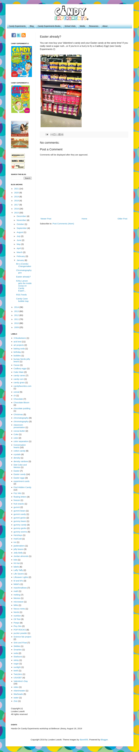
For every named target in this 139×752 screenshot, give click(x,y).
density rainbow (21, 461)
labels (16, 567)
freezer (17, 500)
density (17, 458)
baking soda (19, 348)
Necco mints (19, 609)
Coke (16, 434)
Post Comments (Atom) (63, 223)
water (16, 697)
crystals (17, 454)
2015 (16, 212)
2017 (16, 204)
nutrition (17, 616)
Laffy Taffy (18, 570)
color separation (21, 441)
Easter (17, 471)
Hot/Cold (18, 539)
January (21, 260)
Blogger (104, 739)
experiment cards (21, 481)
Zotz (16, 701)
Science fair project (22, 637)
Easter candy (20, 474)
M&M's (17, 584)
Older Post (122, 218)
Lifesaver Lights (21, 577)
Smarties (18, 649)
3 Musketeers (20, 338)
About (104, 26)
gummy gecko (20, 528)
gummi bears (20, 511)
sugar (16, 663)
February (21, 256)
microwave (19, 602)
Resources (93, 26)
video (16, 687)
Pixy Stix (18, 626)
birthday (17, 352)
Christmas (18, 414)
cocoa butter (19, 431)
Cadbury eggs (20, 368)
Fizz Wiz (17, 493)
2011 (16, 319)
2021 (16, 188)
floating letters (20, 497)
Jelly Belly (18, 553)
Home (84, 218)
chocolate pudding (22, 408)
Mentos (17, 598)
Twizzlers (18, 674)
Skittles (17, 646)
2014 (16, 307)
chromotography (21, 421)
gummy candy (20, 525)
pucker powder (20, 633)
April (19, 248)
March (20, 252)
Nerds (16, 612)
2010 (16, 323)
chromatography (21, 418)
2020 (16, 192)
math (16, 591)
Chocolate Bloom (21, 402)
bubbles (17, 355)
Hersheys (18, 535)
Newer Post (46, 218)
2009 (16, 327)
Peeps (17, 623)
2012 (16, 315)
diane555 (84, 739)
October (21, 224)
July (19, 236)
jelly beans (18, 549)
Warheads (18, 694)
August (20, 232)
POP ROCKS (20, 630)
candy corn (19, 379)
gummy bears (20, 521)
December (22, 216)
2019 (16, 196)
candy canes (19, 375)
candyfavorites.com (22, 386)
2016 (16, 208)
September (22, 228)
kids (15, 560)
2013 (16, 311)
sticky (16, 660)
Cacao (17, 365)
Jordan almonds (21, 556)
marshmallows (20, 588)
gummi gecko (20, 518)
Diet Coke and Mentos (20, 466)
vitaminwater (19, 690)
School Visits (70, 26)
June (19, 240)
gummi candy (20, 514)
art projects (19, 345)
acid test (17, 341)
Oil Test (17, 619)
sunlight (17, 667)
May (19, 244)
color (16, 438)
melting (17, 595)
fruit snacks (19, 504)
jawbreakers (19, 546)
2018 (16, 200)
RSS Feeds (21, 294)
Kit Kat (17, 563)
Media (82, 26)
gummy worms (20, 532)
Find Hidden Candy (22, 487)
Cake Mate (19, 372)
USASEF (18, 677)
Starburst (18, 656)
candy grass (19, 382)
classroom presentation (19, 426)
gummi (17, 507)
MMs (16, 605)
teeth (16, 670)
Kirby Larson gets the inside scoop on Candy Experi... (24, 286)
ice (15, 542)
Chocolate (18, 399)
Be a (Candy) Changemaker (23, 265)
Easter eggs (19, 478)
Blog (32, 26)
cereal (16, 392)
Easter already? (23, 277)
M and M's (18, 581)
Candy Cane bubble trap (22, 299)
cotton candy (19, 451)
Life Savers (19, 574)
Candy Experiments (17, 26)
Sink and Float (20, 642)
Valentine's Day (21, 681)
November (22, 220)
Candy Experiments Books (49, 26)
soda (16, 653)
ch (15, 395)
